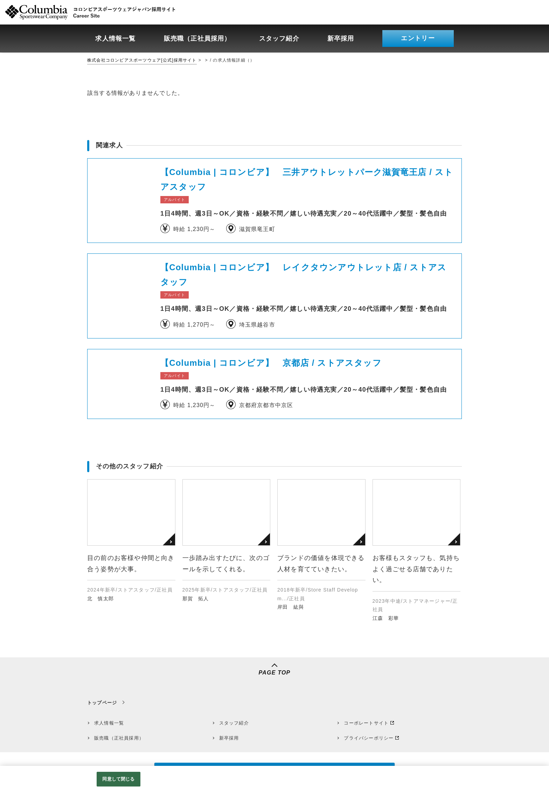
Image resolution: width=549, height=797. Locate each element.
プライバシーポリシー (369, 738)
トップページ (102, 702)
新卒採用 (229, 738)
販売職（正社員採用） (119, 738)
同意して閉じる (118, 779)
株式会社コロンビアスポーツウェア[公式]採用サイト (142, 60)
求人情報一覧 (109, 723)
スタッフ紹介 (234, 723)
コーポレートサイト (366, 723)
